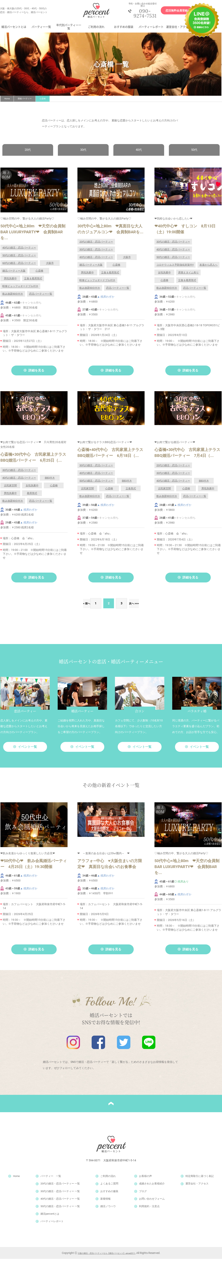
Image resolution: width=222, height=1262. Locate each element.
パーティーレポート (151, 30)
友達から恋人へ (208, 267)
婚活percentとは (49, 1216)
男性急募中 (10, 281)
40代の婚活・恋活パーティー (19, 250)
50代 (194, 153)
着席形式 (32, 496)
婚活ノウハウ (108, 1209)
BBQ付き (50, 480)
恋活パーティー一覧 (40, 296)
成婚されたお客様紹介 (152, 1186)
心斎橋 (39, 273)
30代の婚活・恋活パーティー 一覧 (60, 1194)
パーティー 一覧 (50, 1179)
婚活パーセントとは (13, 30)
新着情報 (105, 1201)
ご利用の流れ (96, 30)
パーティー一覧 (41, 30)
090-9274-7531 (142, 15)
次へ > (133, 606)
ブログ (143, 1194)
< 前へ (74, 606)
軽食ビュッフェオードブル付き (20, 289)
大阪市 (50, 266)
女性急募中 (164, 275)
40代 (138, 153)
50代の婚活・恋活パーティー (19, 258)
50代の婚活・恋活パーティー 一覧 (60, 1209)
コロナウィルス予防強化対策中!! (175, 267)
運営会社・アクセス (178, 30)
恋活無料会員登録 (172, 12)
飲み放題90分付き (12, 296)
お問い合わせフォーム (152, 1201)
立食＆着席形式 (33, 281)
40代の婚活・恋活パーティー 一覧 (60, 1201)
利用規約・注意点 (149, 1209)
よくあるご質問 (109, 1186)
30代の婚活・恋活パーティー (96, 252)
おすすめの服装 (123, 30)
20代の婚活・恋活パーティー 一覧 (60, 1186)
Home (7, 101)
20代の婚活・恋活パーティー (96, 244)
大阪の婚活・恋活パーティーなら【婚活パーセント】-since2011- (106, 1256)
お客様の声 (145, 1179)
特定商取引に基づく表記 (199, 1179)
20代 (28, 153)
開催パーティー (25, 101)
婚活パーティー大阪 (13, 273)
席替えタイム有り (188, 275)
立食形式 (131, 491)
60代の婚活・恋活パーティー (19, 266)
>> (150, 606)
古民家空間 (10, 488)
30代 (83, 153)
